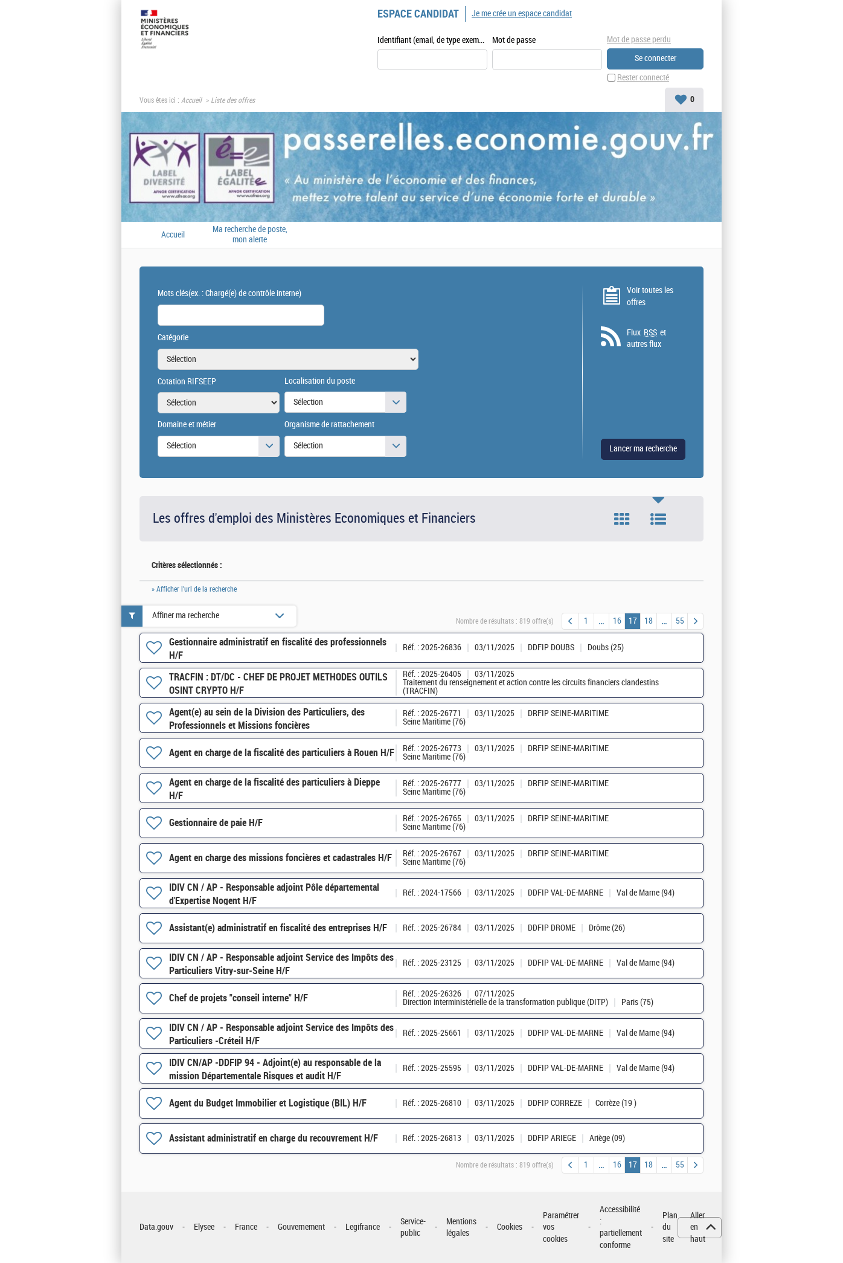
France (246, 1227)
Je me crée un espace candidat (522, 13)
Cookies (509, 1227)
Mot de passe (514, 40)
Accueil (191, 100)
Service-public (413, 1227)
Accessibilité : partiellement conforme (621, 1227)
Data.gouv (156, 1227)
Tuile (622, 519)
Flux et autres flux (646, 338)
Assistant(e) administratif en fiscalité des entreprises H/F (278, 928)
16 (617, 621)
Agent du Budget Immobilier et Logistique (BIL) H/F (268, 1103)
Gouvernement (301, 1227)
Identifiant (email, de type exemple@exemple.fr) (432, 40)
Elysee (204, 1227)
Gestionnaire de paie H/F (216, 823)
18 (648, 621)
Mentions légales (461, 1227)
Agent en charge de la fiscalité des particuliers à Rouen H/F (281, 752)
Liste (658, 519)
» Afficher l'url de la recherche (194, 589)
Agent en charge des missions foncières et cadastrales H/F (280, 858)
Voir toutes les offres (650, 296)
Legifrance (362, 1227)
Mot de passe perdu (639, 39)
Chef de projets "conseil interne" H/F (238, 998)
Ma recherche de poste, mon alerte (250, 235)
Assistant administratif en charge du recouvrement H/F (273, 1138)
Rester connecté (643, 78)
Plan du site (670, 1227)
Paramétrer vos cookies (561, 1227)
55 (680, 621)
